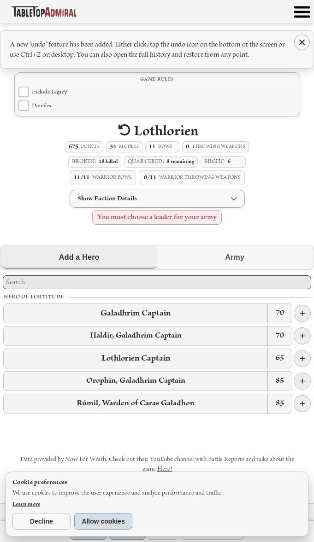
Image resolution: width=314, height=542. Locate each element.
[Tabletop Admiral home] (44, 11)
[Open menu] (302, 14)
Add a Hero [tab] (79, 257)
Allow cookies (103, 521)
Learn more (26, 504)
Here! (164, 469)
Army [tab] (234, 257)
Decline (41, 521)
